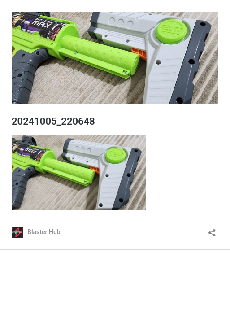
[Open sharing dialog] (212, 230)
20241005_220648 (53, 121)
